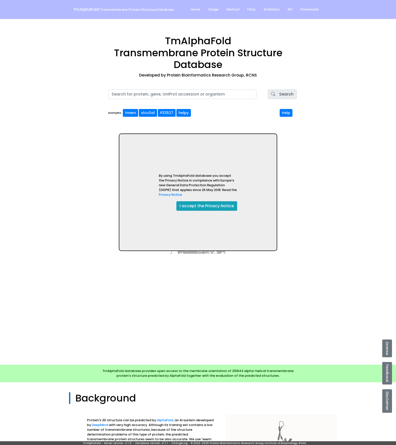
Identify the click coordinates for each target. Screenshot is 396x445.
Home (195, 9)
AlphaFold (165, 420)
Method (233, 9)
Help (286, 112)
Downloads (309, 9)
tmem (130, 112)
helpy (184, 112)
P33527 (166, 112)
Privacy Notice (170, 194)
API (289, 9)
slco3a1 (148, 112)
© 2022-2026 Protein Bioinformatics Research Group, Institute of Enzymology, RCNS (248, 443)
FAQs (251, 9)
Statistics (271, 9)
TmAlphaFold (123, 9)
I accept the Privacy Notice (207, 206)
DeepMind (100, 425)
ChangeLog (179, 443)
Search (282, 94)
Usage (213, 9)
